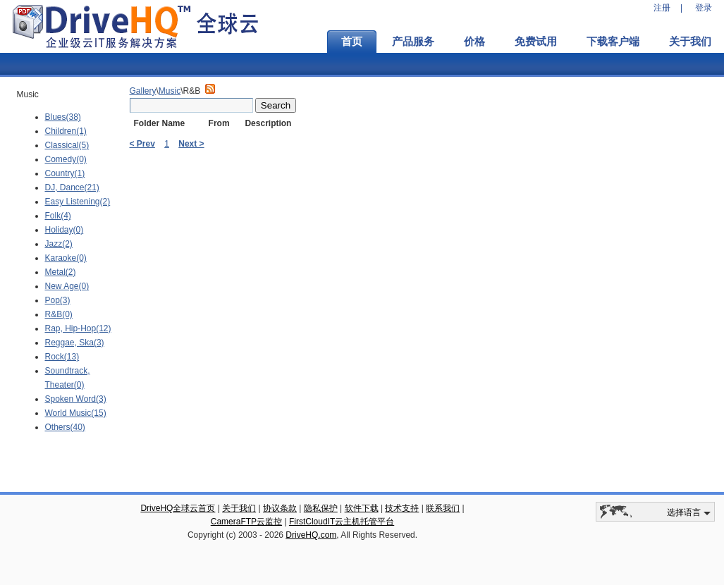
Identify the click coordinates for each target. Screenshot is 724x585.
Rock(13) (62, 357)
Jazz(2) (59, 244)
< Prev (142, 144)
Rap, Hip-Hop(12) (78, 328)
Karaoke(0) (66, 258)
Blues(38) (63, 117)
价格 (474, 41)
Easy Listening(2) (78, 202)
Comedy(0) (66, 159)
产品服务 (413, 41)
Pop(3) (57, 300)
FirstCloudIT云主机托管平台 (341, 521)
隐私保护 (321, 508)
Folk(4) (58, 216)
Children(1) (66, 131)
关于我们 (239, 508)
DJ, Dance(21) (72, 187)
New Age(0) (67, 286)
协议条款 (280, 508)
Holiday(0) (64, 230)
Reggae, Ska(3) (74, 342)
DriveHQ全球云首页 (177, 508)
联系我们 (443, 508)
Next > (191, 144)
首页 (351, 41)
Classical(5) (67, 145)
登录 (703, 8)
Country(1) (65, 173)
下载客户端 (613, 41)
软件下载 (362, 508)
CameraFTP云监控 (246, 521)
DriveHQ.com (311, 535)
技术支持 (402, 508)
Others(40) (65, 427)
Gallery (143, 91)
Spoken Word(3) (75, 399)
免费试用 (536, 41)
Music (169, 91)
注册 (662, 8)
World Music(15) (75, 413)
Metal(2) (60, 272)
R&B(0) (59, 314)
